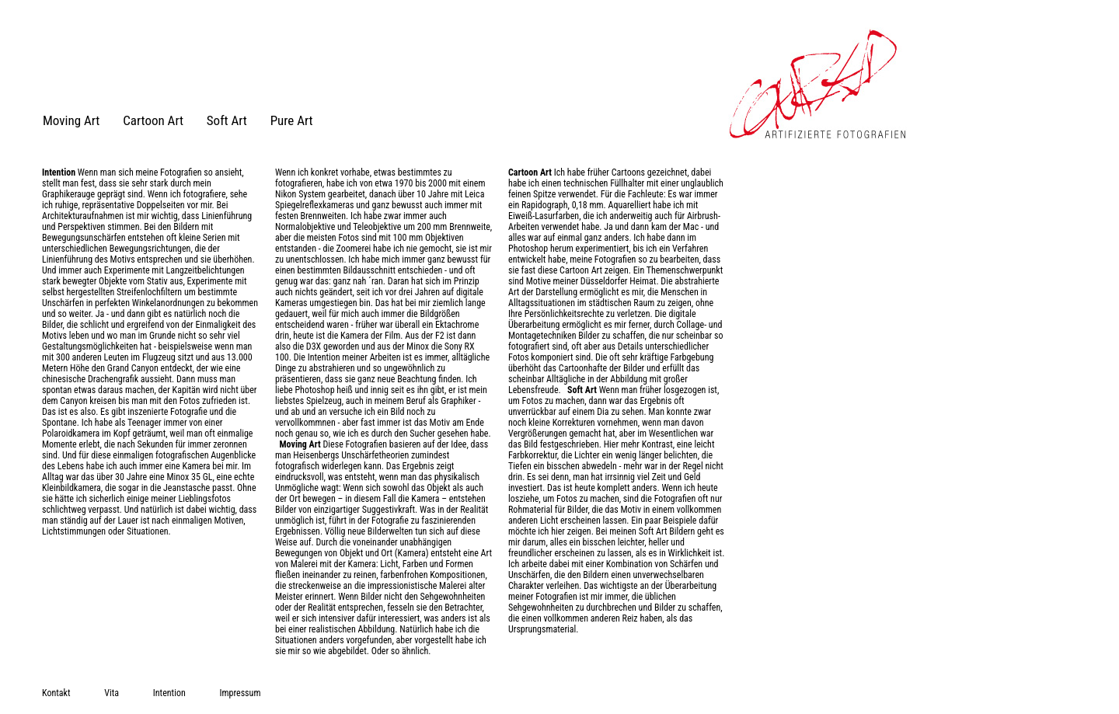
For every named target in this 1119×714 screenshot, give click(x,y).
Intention (169, 693)
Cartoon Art (153, 120)
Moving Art (71, 120)
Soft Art (227, 120)
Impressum (240, 693)
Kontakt (56, 693)
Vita (111, 693)
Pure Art (291, 120)
